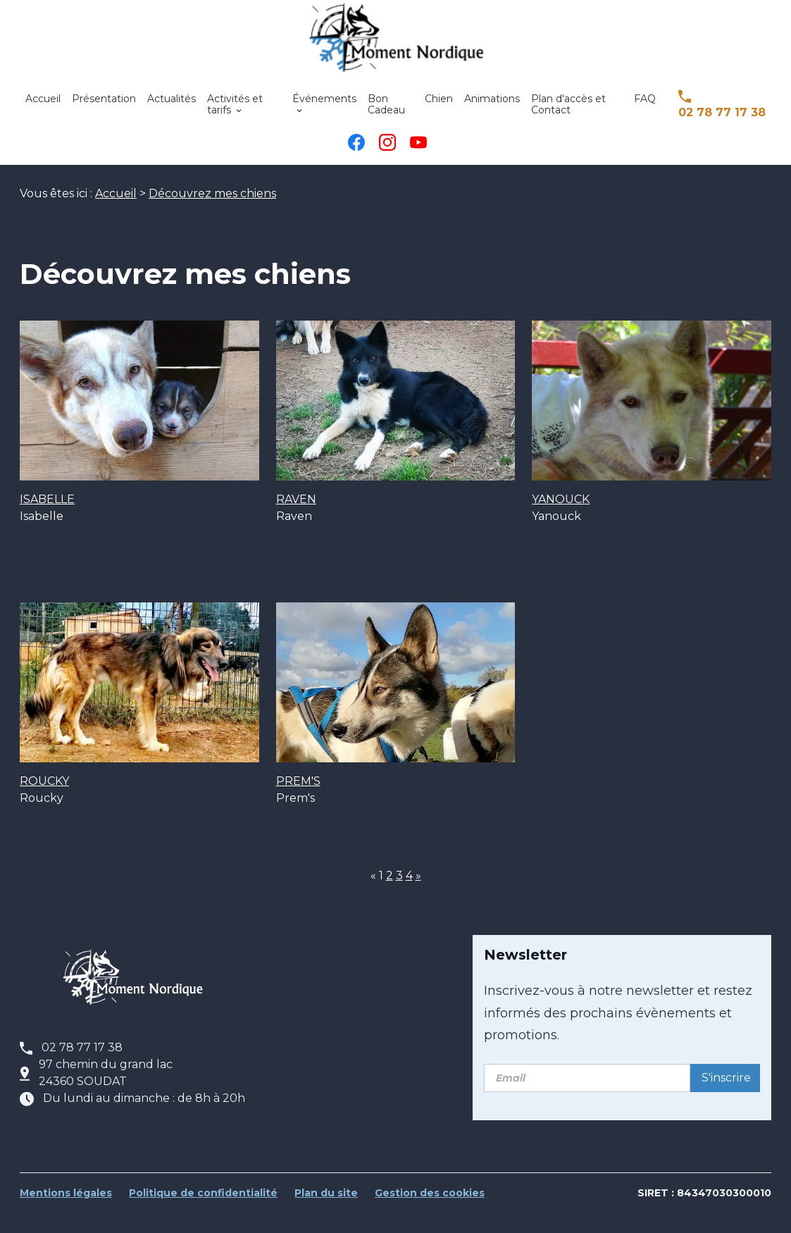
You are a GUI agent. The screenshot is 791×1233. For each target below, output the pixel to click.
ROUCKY (44, 803)
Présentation (104, 108)
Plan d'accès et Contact (568, 114)
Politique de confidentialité (203, 1214)
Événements (324, 108)
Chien (439, 108)
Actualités (171, 108)
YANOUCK (561, 521)
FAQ (645, 108)
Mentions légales (66, 1214)
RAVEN (296, 521)
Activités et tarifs (235, 114)
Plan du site (326, 1214)
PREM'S (298, 803)
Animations (492, 108)
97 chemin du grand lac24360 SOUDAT (106, 1094)
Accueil (43, 108)
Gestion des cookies (430, 1214)
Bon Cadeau (386, 114)
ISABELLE (47, 521)
